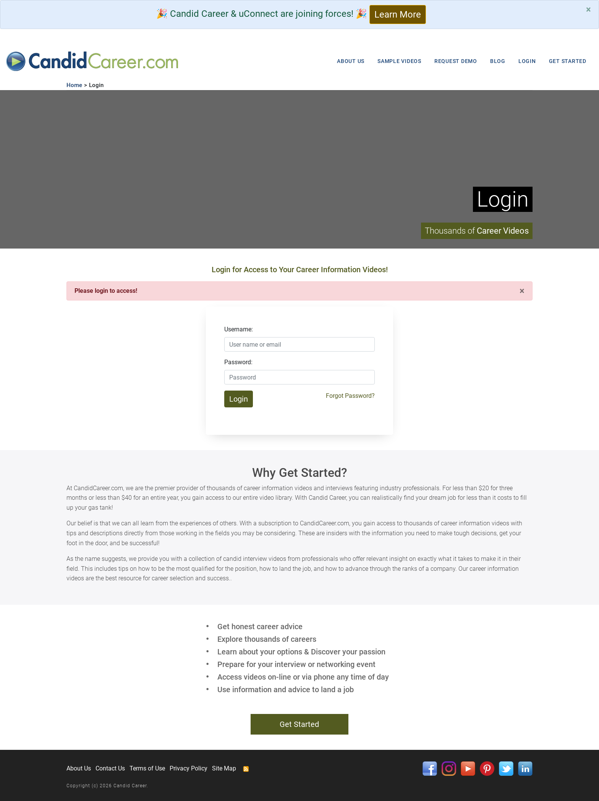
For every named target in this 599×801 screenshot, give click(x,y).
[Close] (588, 9)
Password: (238, 362)
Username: (238, 329)
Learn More (397, 14)
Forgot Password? (350, 395)
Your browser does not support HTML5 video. (299, 169)
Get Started (299, 724)
